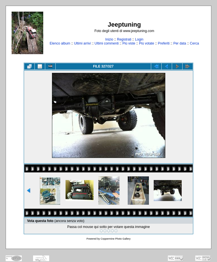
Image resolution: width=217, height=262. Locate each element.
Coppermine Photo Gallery (116, 238)
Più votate (146, 43)
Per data (179, 43)
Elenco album (60, 43)
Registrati (124, 39)
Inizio (109, 39)
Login (139, 39)
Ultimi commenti (107, 43)
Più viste (128, 43)
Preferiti (164, 43)
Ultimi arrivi (82, 43)
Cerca (194, 43)
